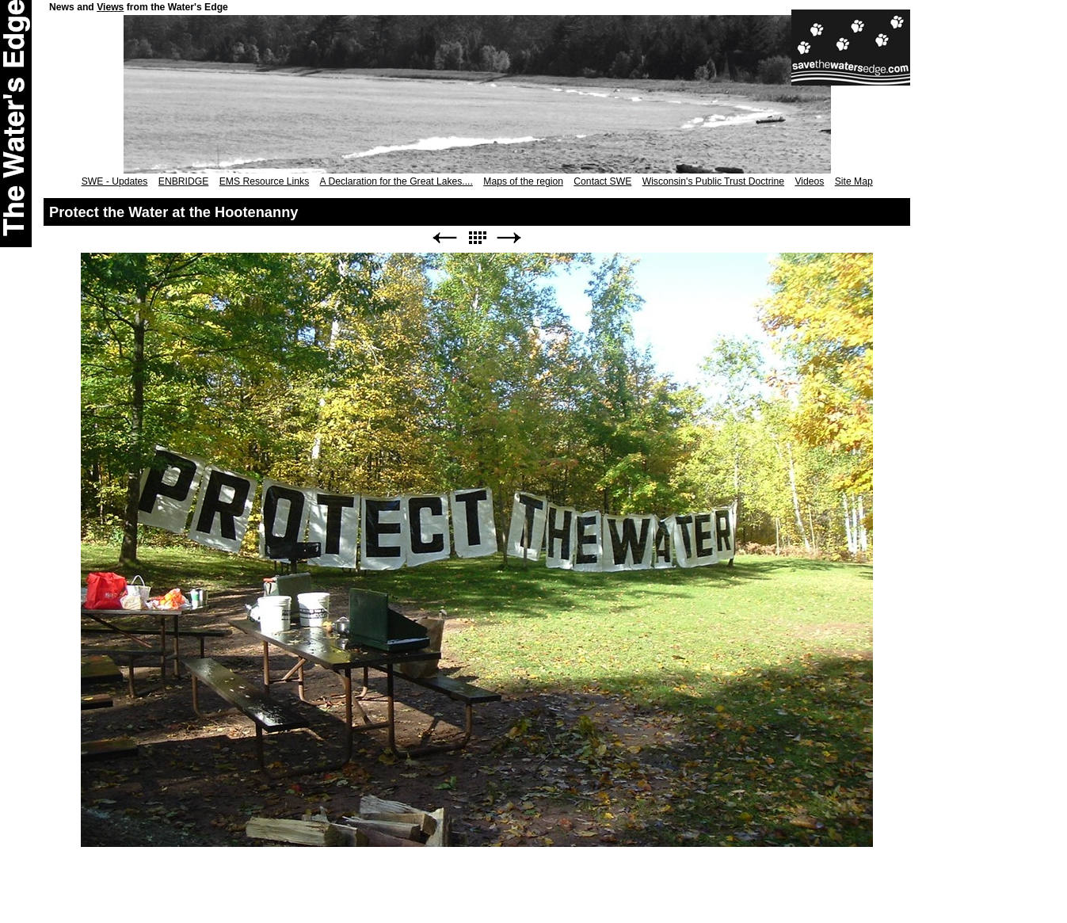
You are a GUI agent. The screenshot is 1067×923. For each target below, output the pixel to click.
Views (110, 7)
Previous (444, 238)
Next (509, 238)
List (476, 238)
